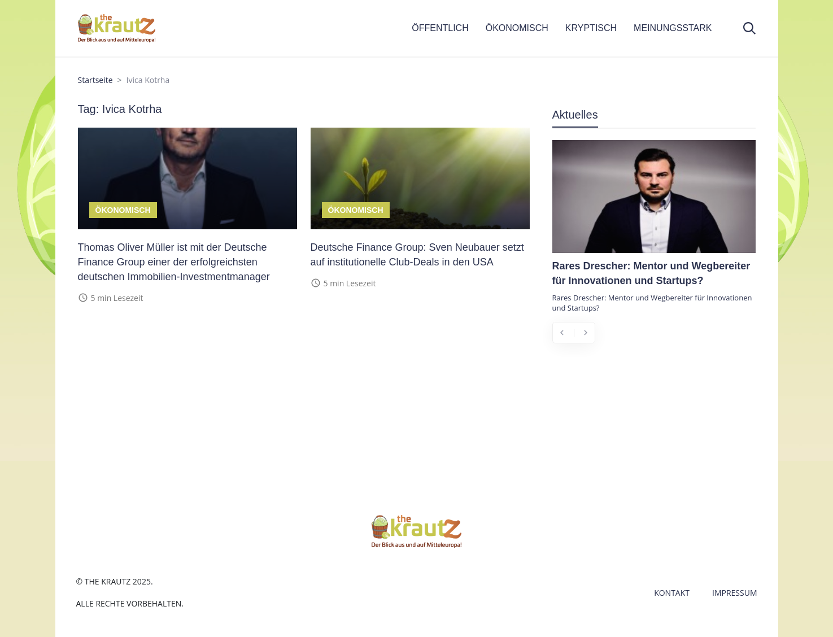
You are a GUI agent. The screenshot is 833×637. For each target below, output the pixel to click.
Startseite (95, 80)
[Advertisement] (654, 436)
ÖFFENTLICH (440, 28)
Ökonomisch (123, 210)
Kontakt (672, 592)
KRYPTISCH (591, 28)
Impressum (734, 592)
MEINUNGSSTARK (673, 28)
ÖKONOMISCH (517, 28)
